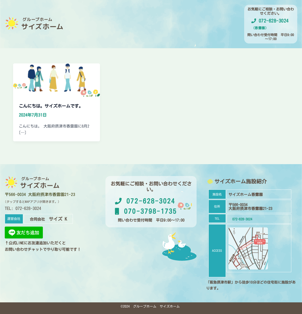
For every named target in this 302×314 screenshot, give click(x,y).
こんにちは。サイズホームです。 (54, 105)
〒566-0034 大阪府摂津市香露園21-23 (41, 193)
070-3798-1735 (146, 210)
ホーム (98, 30)
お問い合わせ (202, 30)
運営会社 (149, 30)
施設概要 (123, 30)
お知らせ (173, 30)
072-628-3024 (145, 200)
